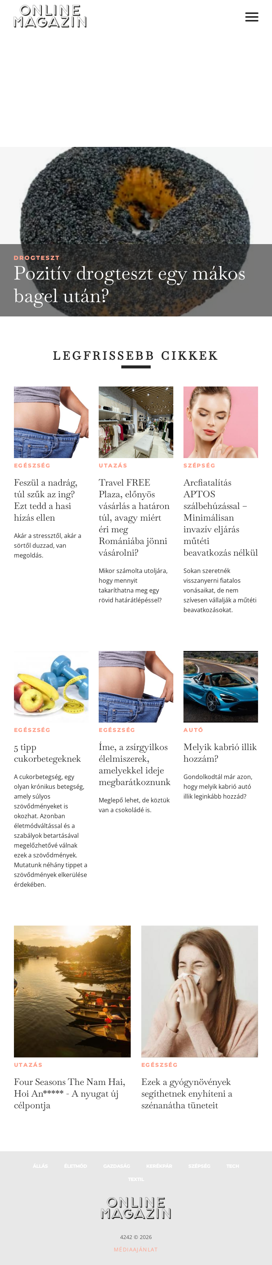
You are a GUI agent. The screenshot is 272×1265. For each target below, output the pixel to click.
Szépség (199, 465)
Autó (193, 730)
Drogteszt (37, 257)
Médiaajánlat (136, 1249)
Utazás (113, 465)
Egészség (32, 465)
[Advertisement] (136, 90)
